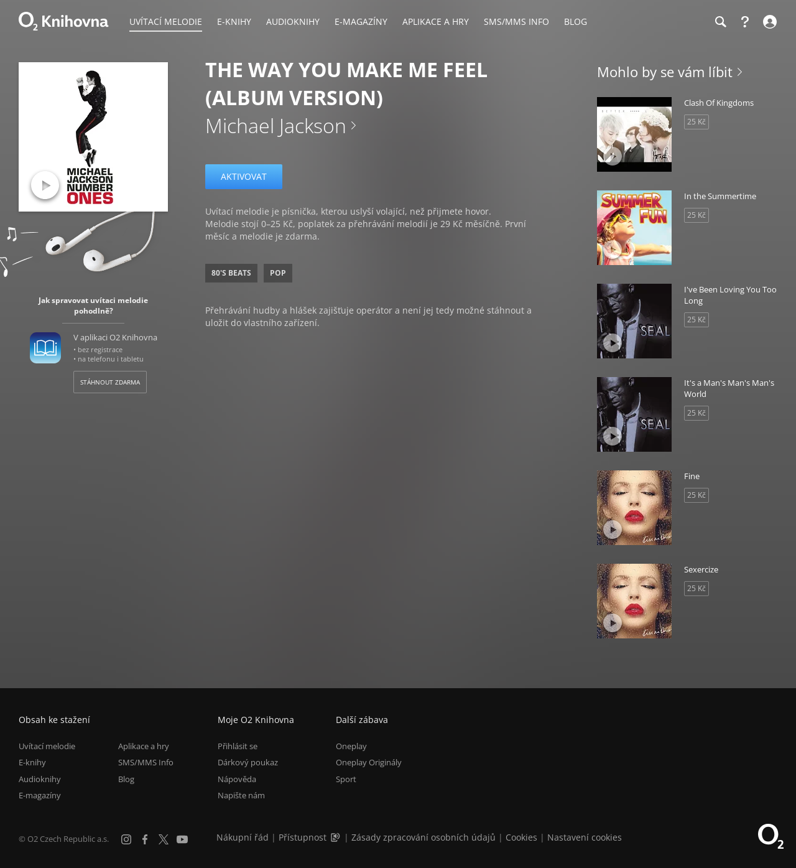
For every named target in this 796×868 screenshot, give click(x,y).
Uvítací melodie (47, 746)
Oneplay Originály (369, 762)
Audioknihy (40, 779)
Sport (346, 779)
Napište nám (241, 795)
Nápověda (237, 779)
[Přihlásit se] (768, 22)
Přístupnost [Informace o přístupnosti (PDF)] (302, 837)
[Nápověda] (745, 22)
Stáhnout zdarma (110, 382)
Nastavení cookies (584, 837)
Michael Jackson (275, 125)
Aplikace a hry (143, 746)
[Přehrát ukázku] (45, 185)
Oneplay (351, 746)
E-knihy (32, 762)
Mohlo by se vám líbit (665, 71)
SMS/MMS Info (146, 762)
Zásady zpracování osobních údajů (423, 837)
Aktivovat (244, 176)
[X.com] (163, 839)
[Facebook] (145, 839)
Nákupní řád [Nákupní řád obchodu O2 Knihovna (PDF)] (242, 837)
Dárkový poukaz (248, 762)
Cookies (521, 837)
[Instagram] (126, 839)
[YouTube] (182, 839)
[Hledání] (720, 22)
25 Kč (696, 121)
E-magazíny (40, 795)
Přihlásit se (237, 746)
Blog (126, 779)
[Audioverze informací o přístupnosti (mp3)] (336, 837)
